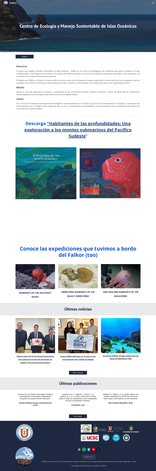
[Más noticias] (78, 373)
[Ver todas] (78, 416)
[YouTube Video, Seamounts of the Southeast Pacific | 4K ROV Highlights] (78, 221)
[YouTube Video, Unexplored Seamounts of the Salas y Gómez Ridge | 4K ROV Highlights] (35, 221)
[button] (153, 3)
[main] (78, 26)
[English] (25, 56)
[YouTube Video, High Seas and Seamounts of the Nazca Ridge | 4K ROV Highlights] (121, 221)
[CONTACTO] (89, 457)
